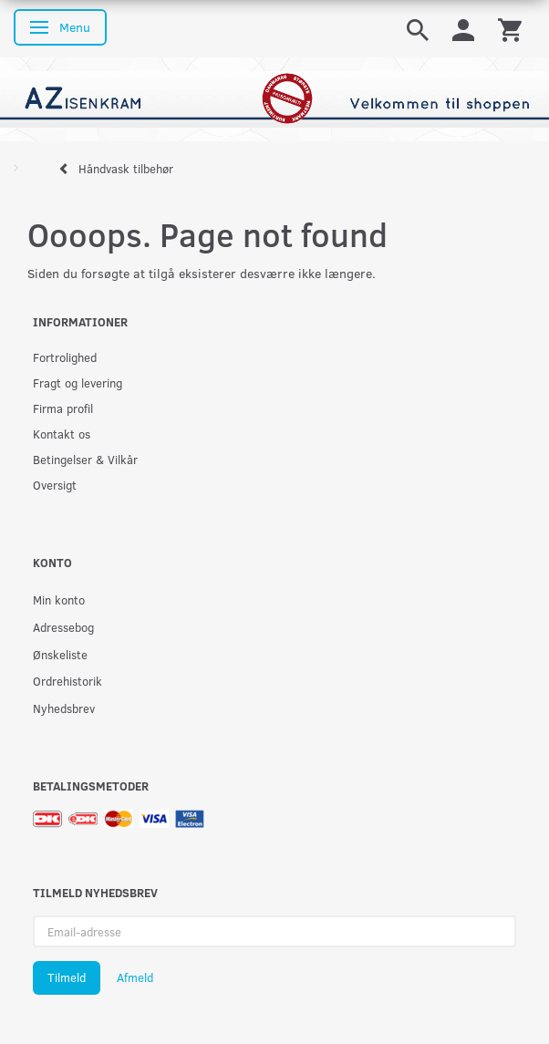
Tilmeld (66, 977)
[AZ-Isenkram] (274, 97)
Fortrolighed (65, 357)
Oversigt (55, 484)
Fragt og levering (77, 382)
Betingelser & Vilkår (85, 459)
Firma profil (63, 408)
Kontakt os (61, 433)
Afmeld (135, 977)
